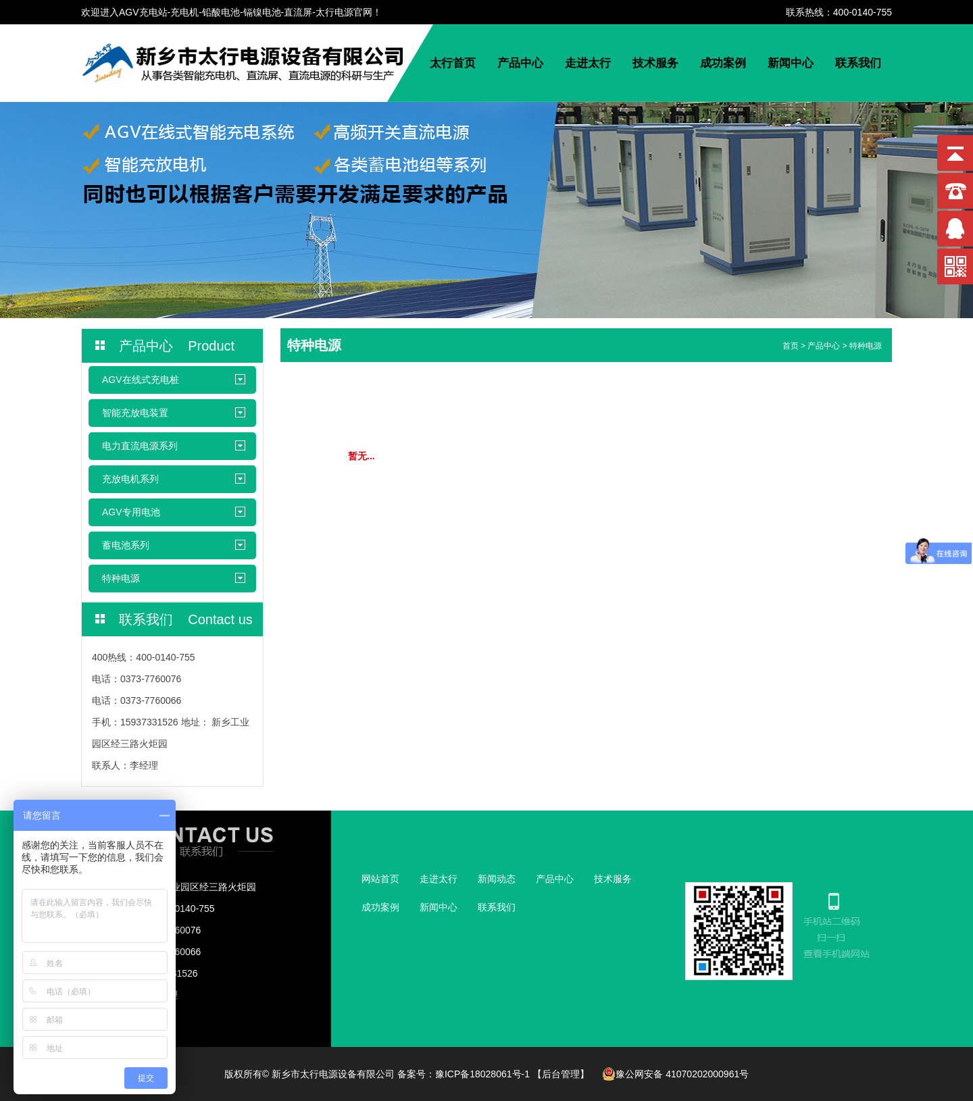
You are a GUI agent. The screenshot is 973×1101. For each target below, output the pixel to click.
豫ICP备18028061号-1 (482, 1074)
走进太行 (588, 63)
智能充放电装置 (135, 412)
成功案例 (723, 63)
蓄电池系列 (125, 545)
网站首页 (380, 878)
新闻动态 (497, 878)
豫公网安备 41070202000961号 (675, 1074)
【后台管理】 (560, 1074)
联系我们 (858, 63)
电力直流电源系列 (140, 445)
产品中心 (520, 63)
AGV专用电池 (131, 512)
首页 (790, 346)
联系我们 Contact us (186, 619)
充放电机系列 (130, 478)
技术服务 (655, 63)
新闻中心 (791, 63)
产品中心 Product (176, 345)
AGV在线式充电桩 (140, 379)
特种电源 (121, 578)
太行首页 (453, 63)
